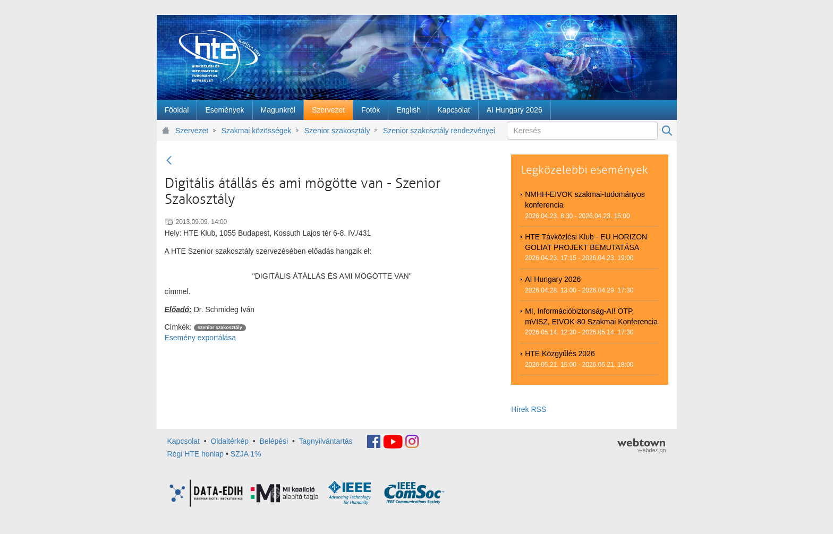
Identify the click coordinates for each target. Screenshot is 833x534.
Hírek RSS (528, 409)
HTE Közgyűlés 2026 (560, 353)
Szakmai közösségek (257, 130)
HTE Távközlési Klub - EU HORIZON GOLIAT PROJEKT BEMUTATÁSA (586, 242)
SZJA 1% (246, 454)
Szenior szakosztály (337, 130)
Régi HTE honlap (195, 454)
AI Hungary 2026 (553, 279)
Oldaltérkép (229, 440)
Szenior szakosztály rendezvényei (439, 130)
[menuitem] (177, 110)
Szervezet (191, 130)
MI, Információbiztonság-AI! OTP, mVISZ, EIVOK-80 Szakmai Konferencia (591, 316)
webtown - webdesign (641, 445)
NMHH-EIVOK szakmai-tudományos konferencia (585, 199)
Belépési (274, 440)
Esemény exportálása (200, 337)
